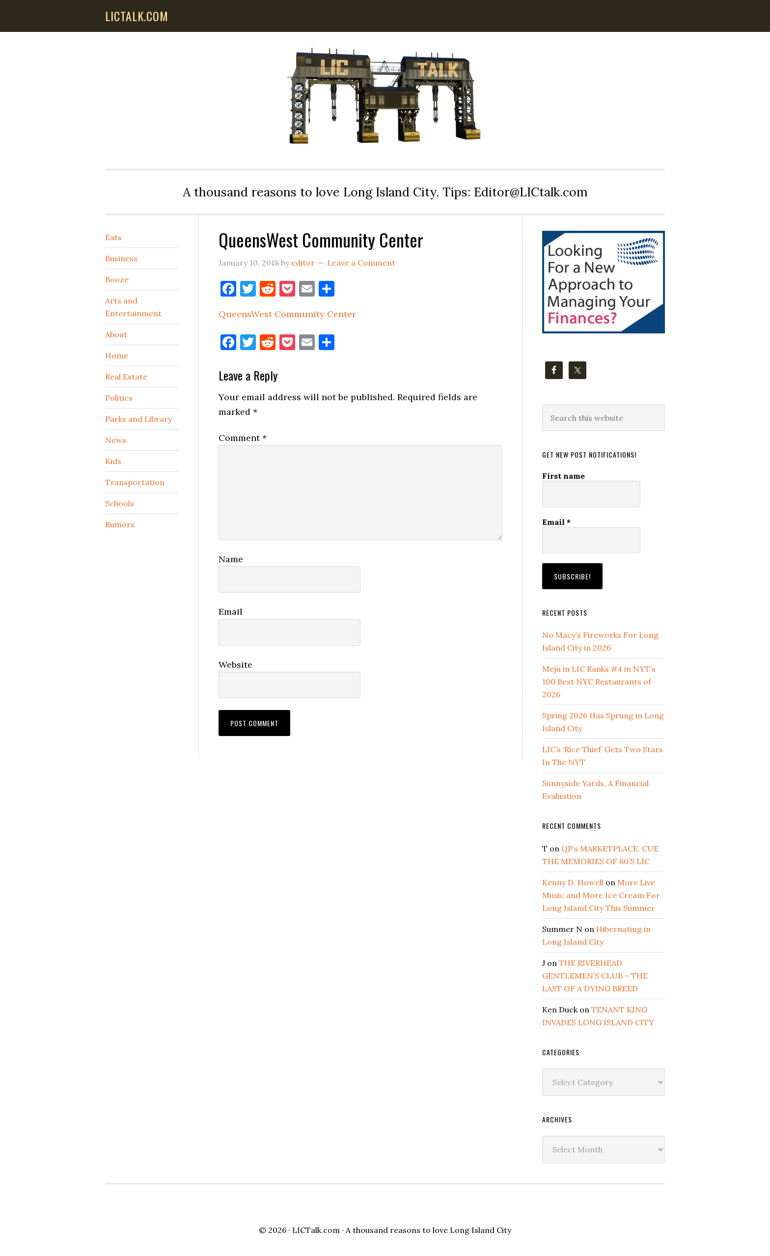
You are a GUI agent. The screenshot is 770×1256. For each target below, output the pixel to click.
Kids (113, 461)
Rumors (120, 524)
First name (563, 476)
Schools (119, 503)
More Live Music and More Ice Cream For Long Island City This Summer (601, 895)
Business (121, 258)
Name (231, 559)
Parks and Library (138, 419)
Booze (117, 279)
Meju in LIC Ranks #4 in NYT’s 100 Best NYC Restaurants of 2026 (599, 681)
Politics (119, 398)
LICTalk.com (316, 1230)
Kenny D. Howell (573, 882)
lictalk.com (136, 16)
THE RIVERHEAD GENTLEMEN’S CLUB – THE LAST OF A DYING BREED (595, 975)
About (116, 334)
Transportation (135, 482)
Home (116, 355)
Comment (243, 437)
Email (231, 611)
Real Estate (126, 377)
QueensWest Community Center (287, 314)
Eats (113, 237)
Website (235, 664)
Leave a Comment (361, 263)
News (115, 440)
